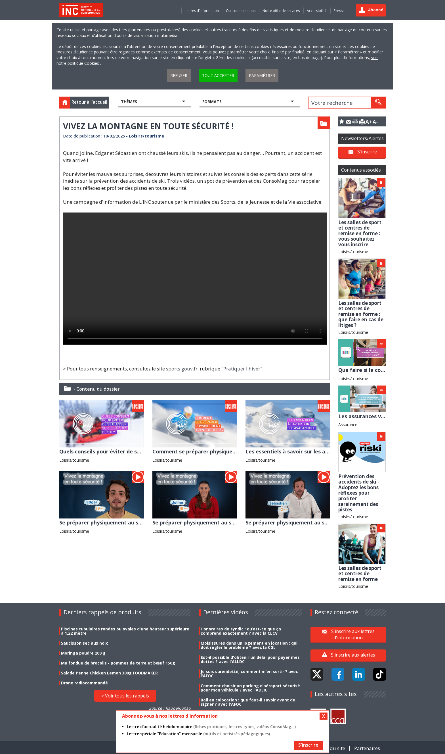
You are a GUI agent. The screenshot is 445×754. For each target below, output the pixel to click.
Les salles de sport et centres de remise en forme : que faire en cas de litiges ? (360, 314)
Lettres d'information (202, 10)
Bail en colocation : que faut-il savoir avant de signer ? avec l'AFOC (248, 702)
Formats (212, 101)
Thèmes (129, 101)
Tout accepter (218, 75)
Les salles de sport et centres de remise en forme (359, 573)
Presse (339, 10)
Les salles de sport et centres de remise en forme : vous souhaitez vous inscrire (359, 233)
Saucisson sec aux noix (84, 643)
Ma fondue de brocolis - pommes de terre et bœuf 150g (118, 663)
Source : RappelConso (169, 708)
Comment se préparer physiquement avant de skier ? (220, 451)
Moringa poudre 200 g (83, 653)
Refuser (178, 75)
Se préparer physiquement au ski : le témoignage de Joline (226, 522)
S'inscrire (367, 152)
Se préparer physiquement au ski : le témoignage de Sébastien (325, 522)
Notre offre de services (281, 10)
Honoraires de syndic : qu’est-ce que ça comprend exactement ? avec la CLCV (241, 631)
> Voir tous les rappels (125, 696)
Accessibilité (317, 10)
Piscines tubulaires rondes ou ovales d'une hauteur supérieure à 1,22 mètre (125, 631)
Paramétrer (262, 75)
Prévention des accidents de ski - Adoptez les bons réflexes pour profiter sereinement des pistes (358, 493)
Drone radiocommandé (84, 683)
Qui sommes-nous (240, 10)
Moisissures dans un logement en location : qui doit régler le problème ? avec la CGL (249, 645)
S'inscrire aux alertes (353, 655)
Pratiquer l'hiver (241, 368)
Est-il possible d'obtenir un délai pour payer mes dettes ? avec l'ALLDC (250, 659)
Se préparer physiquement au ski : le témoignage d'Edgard (134, 522)
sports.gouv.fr (182, 368)
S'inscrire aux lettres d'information (353, 634)
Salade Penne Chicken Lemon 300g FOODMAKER (109, 673)
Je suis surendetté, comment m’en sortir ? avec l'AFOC (249, 673)
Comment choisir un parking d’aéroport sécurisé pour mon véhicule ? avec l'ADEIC (250, 688)
